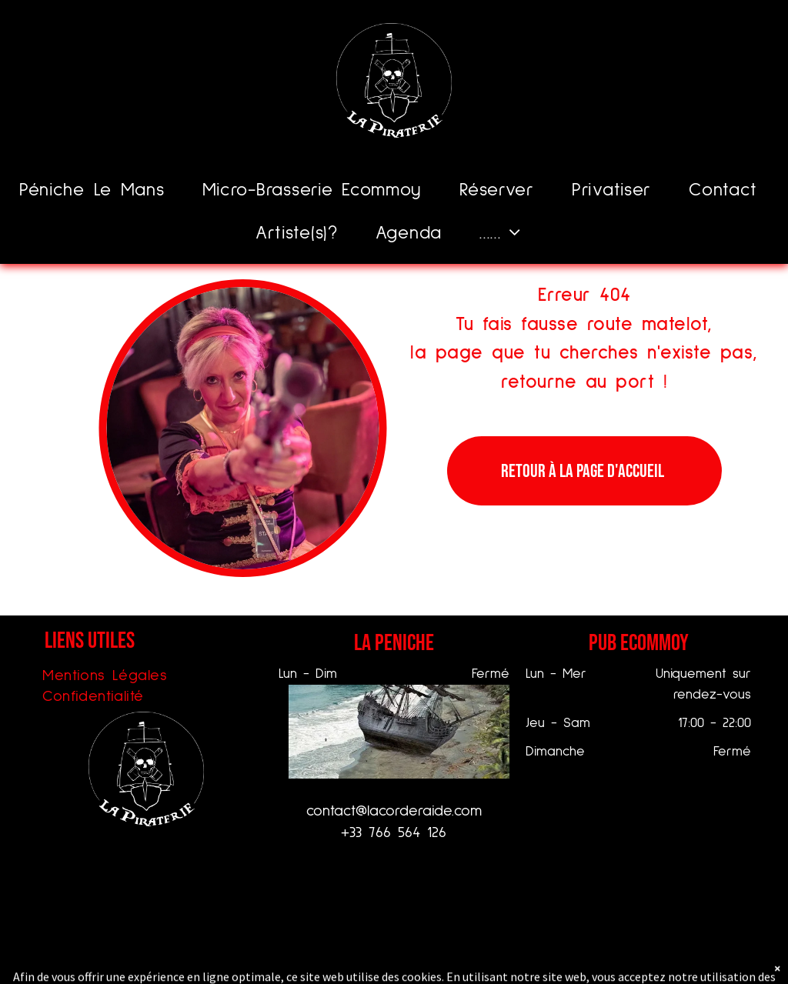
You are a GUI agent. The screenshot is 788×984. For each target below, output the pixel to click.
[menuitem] (97, 190)
